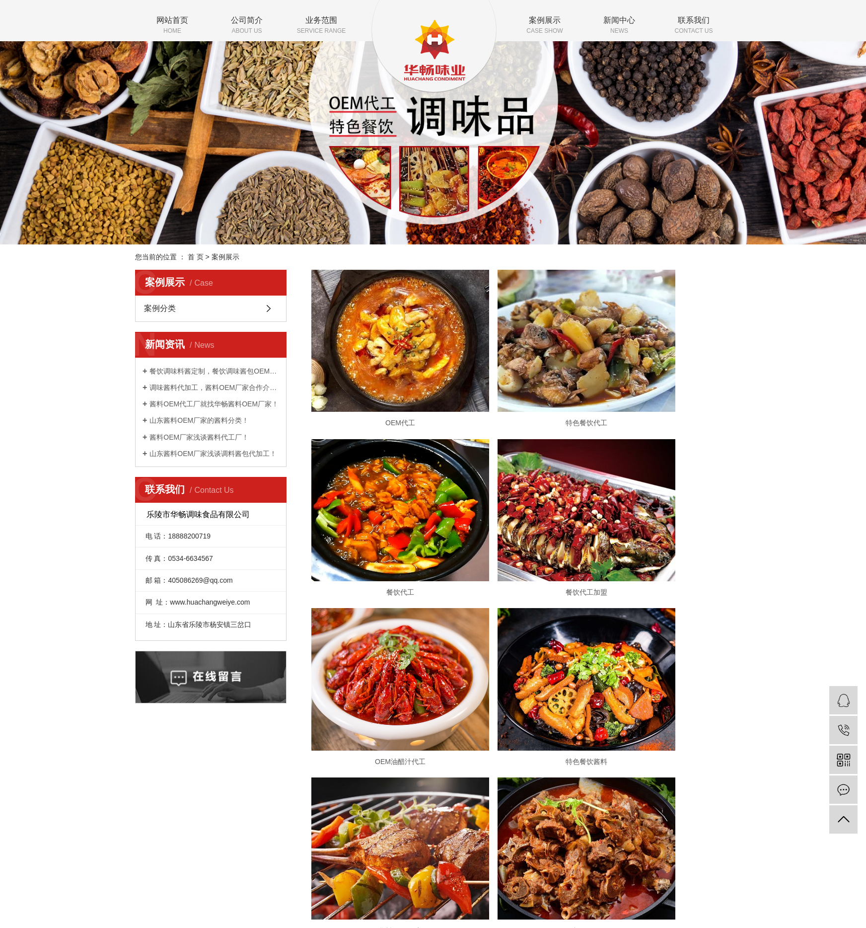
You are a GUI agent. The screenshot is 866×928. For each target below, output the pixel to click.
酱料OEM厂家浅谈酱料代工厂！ (199, 437)
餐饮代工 (664, 388)
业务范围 (321, 26)
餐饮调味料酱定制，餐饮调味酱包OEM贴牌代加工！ (214, 371)
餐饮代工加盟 (378, 523)
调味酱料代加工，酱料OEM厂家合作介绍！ (214, 387)
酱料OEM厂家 (378, 657)
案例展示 (544, 26)
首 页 (196, 257)
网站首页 (172, 26)
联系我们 (693, 26)
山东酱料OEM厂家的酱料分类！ (199, 420)
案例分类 (160, 308)
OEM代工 (378, 388)
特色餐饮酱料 (664, 523)
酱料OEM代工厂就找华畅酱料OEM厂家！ (214, 404)
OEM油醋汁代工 (521, 523)
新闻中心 (619, 26)
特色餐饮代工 (521, 388)
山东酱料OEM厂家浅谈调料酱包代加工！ (213, 454)
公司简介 (246, 26)
